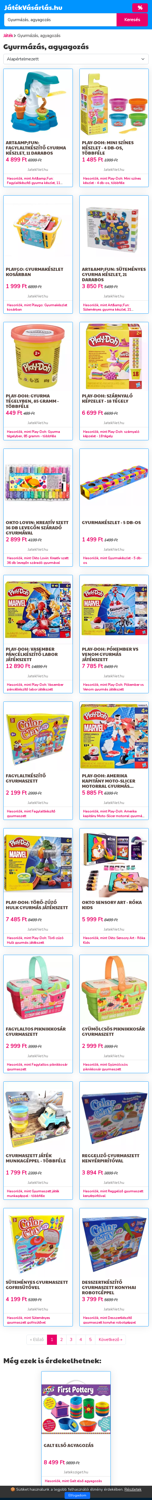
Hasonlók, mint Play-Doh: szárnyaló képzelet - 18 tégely (111, 434)
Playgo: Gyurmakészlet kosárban (34, 271)
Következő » (110, 1340)
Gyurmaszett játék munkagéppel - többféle (36, 1158)
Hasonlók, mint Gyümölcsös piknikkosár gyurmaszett (105, 1067)
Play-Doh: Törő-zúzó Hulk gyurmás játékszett (37, 905)
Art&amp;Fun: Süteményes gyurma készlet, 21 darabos (114, 274)
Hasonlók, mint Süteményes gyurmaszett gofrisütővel (28, 1320)
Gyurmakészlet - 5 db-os (111, 522)
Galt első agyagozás (68, 1445)
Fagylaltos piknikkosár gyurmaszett (36, 1031)
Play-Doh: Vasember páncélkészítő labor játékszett (32, 654)
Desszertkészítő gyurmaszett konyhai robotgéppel (109, 1287)
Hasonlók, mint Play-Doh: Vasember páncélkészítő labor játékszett (35, 687)
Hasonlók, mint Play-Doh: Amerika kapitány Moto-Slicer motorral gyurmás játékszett (113, 816)
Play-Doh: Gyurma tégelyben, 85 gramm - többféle (32, 401)
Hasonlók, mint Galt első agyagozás (73, 1481)
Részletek (133, 1489)
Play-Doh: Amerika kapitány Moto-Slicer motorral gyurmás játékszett (108, 783)
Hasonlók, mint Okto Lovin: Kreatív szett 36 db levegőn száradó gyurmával (37, 560)
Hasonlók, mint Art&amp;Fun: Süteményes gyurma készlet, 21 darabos (107, 310)
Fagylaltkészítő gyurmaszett (26, 778)
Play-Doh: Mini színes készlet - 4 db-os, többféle (108, 147)
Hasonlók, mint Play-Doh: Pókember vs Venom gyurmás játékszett (113, 687)
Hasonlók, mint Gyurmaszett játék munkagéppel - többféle (33, 1193)
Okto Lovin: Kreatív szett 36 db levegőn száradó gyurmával (37, 527)
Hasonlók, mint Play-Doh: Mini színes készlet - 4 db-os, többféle (112, 180)
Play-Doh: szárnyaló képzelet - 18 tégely (107, 398)
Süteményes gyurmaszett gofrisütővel (37, 1284)
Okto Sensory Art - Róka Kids (112, 905)
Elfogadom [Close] (77, 1495)
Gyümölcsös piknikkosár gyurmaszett (113, 1031)
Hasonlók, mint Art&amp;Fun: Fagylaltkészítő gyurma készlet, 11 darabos (33, 183)
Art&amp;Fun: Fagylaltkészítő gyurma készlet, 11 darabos (36, 147)
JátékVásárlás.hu (33, 7)
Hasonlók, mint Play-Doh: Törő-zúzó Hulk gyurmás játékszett (35, 940)
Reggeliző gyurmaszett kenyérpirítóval (110, 1158)
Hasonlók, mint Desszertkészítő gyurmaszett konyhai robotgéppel (109, 1320)
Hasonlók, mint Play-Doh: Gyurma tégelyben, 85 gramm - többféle (33, 434)
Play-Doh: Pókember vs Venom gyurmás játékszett (110, 654)
